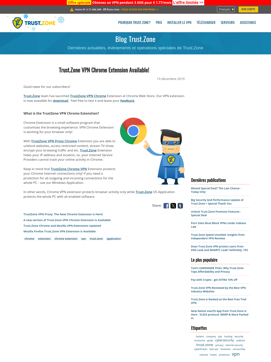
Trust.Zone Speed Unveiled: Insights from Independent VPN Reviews (218, 131)
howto (213, 249)
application (114, 238)
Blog (59, 303)
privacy (219, 239)
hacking (228, 231)
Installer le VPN (179, 23)
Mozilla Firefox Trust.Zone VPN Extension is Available (60, 231)
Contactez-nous (67, 290)
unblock (240, 235)
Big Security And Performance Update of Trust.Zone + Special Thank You (217, 96)
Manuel (61, 316)
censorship (239, 243)
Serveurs (228, 23)
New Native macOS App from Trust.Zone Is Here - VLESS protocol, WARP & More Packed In (219, 209)
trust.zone (96, 238)
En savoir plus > (190, 330)
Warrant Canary (24, 316)
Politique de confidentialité (33, 310)
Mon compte (248, 9)
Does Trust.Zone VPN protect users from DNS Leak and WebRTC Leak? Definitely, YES (219, 142)
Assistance (248, 23)
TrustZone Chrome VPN (69, 169)
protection (224, 249)
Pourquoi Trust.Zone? (134, 23)
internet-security (234, 239)
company (211, 231)
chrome (29, 238)
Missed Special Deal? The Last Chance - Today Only (216, 289)
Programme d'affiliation (30, 323)
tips (220, 231)
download (60, 100)
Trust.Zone (32, 96)
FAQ (59, 310)
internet (203, 249)
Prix (159, 23)
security (238, 231)
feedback (127, 100)
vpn (83, 238)
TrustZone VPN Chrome (88, 96)
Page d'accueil (23, 284)
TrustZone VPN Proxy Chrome (54, 141)
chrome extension (66, 238)
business (226, 243)
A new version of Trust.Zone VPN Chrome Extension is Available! (67, 220)
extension (44, 238)
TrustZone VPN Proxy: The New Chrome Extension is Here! (63, 214)
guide (210, 235)
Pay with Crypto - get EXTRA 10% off (214, 174)
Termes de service (26, 303)
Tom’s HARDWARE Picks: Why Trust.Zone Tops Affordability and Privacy (217, 164)
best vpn (213, 243)
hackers (200, 231)
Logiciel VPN (21, 290)
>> (188, 2)
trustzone (199, 235)
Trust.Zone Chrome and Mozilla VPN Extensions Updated (62, 225)
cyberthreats (200, 243)
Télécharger (206, 23)
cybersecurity (224, 235)
